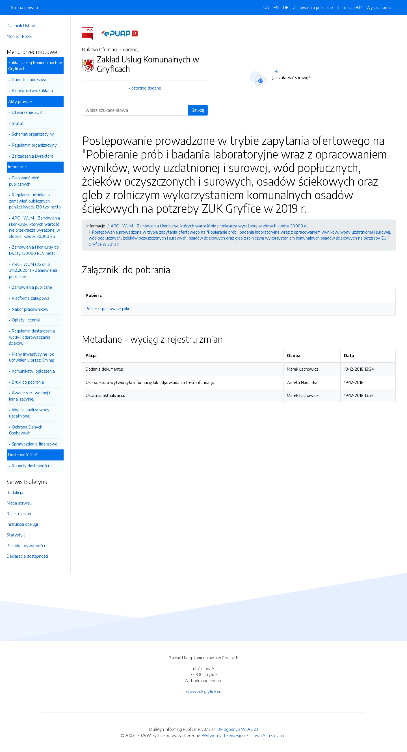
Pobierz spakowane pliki (107, 308)
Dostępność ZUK (23, 454)
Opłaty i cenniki (26, 319)
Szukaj (198, 110)
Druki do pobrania (28, 381)
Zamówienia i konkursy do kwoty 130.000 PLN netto (34, 250)
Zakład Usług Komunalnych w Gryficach (35, 65)
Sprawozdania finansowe (34, 443)
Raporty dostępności (30, 465)
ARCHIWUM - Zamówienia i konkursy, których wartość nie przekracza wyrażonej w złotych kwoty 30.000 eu (34, 227)
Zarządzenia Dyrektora (32, 155)
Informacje (17, 166)
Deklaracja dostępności (27, 555)
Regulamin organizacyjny (34, 144)
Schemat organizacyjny (33, 133)
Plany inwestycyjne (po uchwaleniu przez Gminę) (31, 357)
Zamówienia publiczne (32, 287)
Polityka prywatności (26, 545)
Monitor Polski (19, 36)
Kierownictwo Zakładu (32, 90)
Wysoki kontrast (381, 7)
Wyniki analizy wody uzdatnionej (29, 412)
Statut (18, 123)
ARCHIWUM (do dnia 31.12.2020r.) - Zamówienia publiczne (33, 270)
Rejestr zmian (19, 513)
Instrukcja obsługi (22, 524)
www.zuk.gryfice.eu (203, 691)
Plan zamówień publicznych (24, 180)
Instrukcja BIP (349, 7)
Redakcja (15, 492)
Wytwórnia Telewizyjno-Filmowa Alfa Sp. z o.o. (244, 735)
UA (266, 7)
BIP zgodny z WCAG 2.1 (237, 729)
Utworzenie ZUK (27, 112)
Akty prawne (20, 101)
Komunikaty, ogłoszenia (33, 370)
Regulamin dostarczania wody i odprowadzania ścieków (32, 336)
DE (285, 7)
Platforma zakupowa (30, 298)
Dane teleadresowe (29, 79)
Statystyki (16, 534)
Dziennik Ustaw (21, 25)
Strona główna (24, 7)
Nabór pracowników (30, 309)
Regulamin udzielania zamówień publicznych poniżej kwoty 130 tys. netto (35, 200)
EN (276, 7)
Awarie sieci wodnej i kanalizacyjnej (29, 395)
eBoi (276, 71)
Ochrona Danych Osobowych (25, 430)
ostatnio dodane (146, 87)
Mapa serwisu (19, 502)
